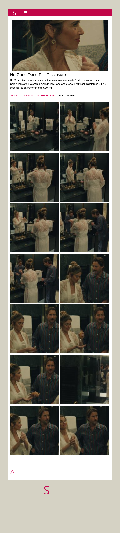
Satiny (14, 95)
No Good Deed (46, 95)
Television (27, 95)
